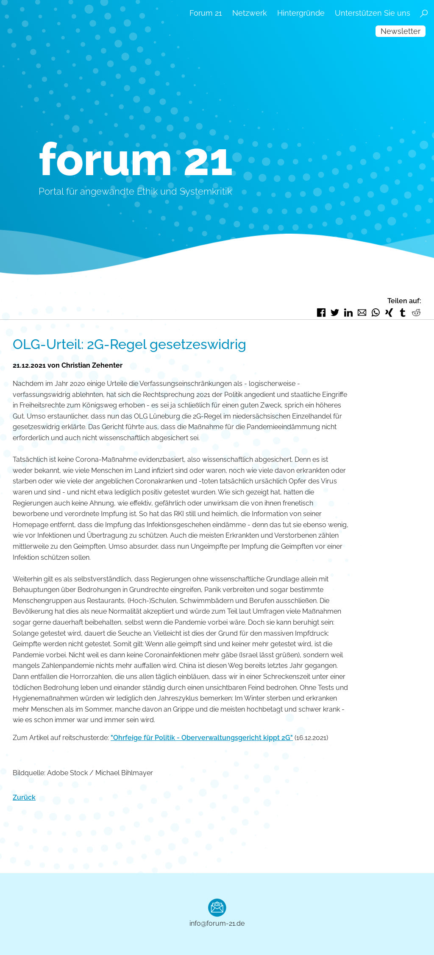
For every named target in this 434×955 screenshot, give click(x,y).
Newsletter (400, 31)
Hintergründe (301, 12)
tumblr (402, 312)
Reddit (416, 312)
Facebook (321, 312)
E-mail (362, 312)
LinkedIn (348, 312)
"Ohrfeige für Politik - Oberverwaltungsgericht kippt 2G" (202, 738)
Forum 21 (205, 12)
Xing (389, 312)
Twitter (335, 312)
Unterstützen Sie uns (372, 12)
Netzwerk (249, 12)
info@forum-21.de (217, 923)
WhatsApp (375, 312)
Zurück (24, 797)
